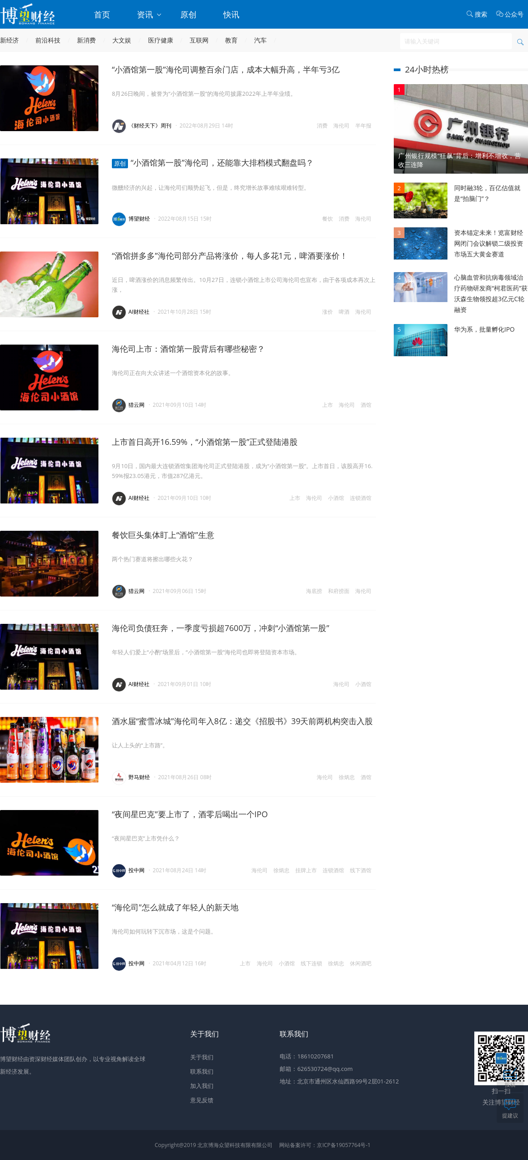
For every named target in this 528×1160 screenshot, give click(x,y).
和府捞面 (338, 591)
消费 (322, 125)
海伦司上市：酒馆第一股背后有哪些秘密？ (188, 348)
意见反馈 (201, 1100)
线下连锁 (311, 963)
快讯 (231, 14)
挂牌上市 (306, 870)
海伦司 (341, 125)
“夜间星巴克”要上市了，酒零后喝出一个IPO (190, 814)
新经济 (9, 40)
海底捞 (314, 591)
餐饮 (327, 218)
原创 (188, 14)
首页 (102, 14)
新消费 (86, 40)
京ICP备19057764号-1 (343, 1145)
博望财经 (139, 218)
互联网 (199, 40)
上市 (327, 405)
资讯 (149, 14)
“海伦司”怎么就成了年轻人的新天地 (175, 907)
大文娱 (121, 40)
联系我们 (201, 1071)
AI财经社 (138, 312)
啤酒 (344, 312)
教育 (231, 40)
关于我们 (201, 1057)
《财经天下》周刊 (149, 125)
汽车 (260, 40)
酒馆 (366, 405)
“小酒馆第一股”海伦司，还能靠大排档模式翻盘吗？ (213, 162)
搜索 (476, 14)
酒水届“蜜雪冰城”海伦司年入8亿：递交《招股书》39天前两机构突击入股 (242, 721)
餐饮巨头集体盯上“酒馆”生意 (163, 534)
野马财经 (139, 777)
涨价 (327, 312)
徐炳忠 (347, 777)
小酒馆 (336, 498)
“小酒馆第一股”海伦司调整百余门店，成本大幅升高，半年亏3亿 (226, 69)
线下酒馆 (360, 870)
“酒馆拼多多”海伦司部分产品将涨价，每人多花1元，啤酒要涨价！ (230, 255)
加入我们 (201, 1086)
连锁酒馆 (360, 498)
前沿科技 (47, 40)
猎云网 (136, 405)
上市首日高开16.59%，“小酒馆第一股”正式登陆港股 (205, 441)
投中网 (136, 870)
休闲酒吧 (360, 963)
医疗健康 (160, 40)
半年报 (363, 125)
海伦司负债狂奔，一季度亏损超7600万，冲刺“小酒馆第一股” (220, 628)
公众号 (510, 14)
